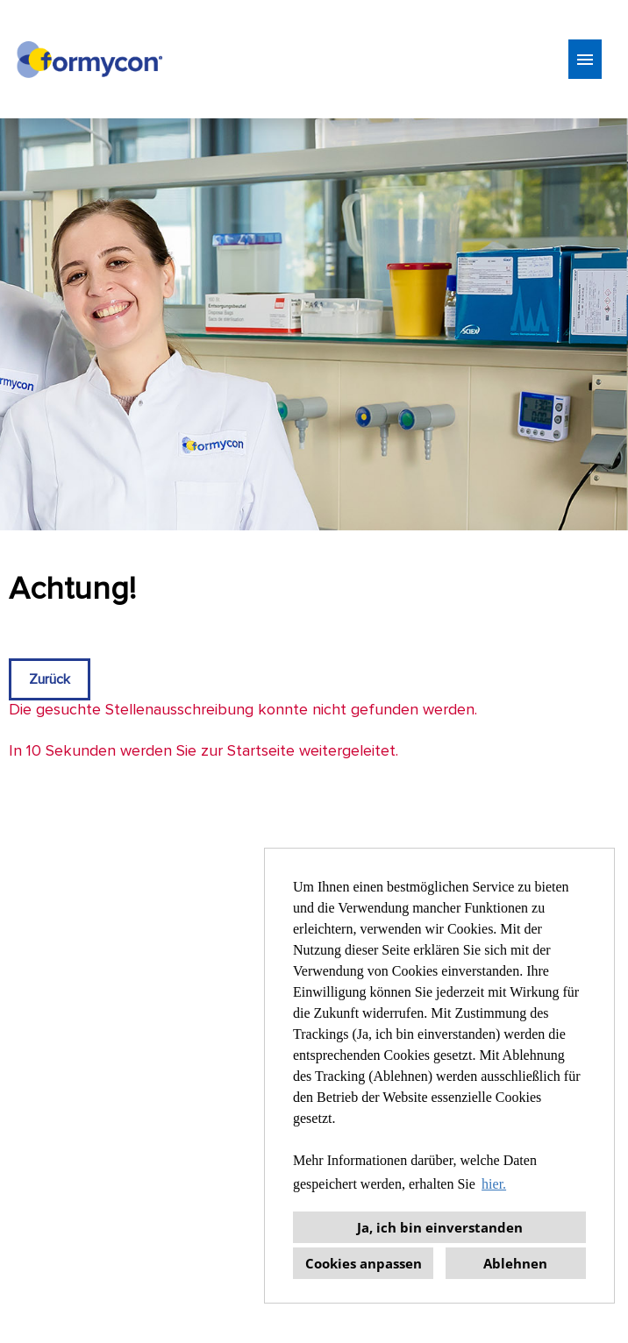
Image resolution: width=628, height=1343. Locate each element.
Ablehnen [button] (515, 1263)
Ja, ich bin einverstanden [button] (440, 1227)
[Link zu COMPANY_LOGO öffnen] (89, 59)
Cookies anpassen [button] (363, 1263)
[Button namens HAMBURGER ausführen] (585, 59)
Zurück (49, 679)
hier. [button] (494, 1183)
